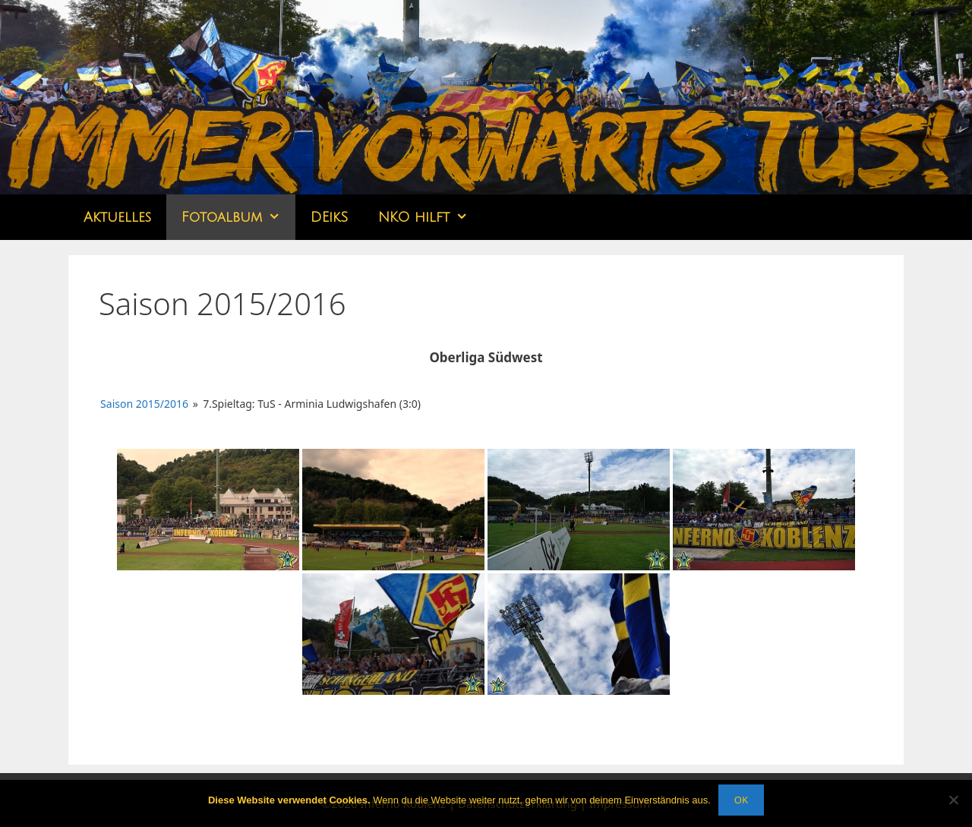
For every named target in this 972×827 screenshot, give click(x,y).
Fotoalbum (238, 217)
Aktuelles (117, 217)
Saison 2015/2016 (144, 403)
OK (741, 799)
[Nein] (953, 799)
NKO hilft (430, 217)
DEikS (329, 217)
